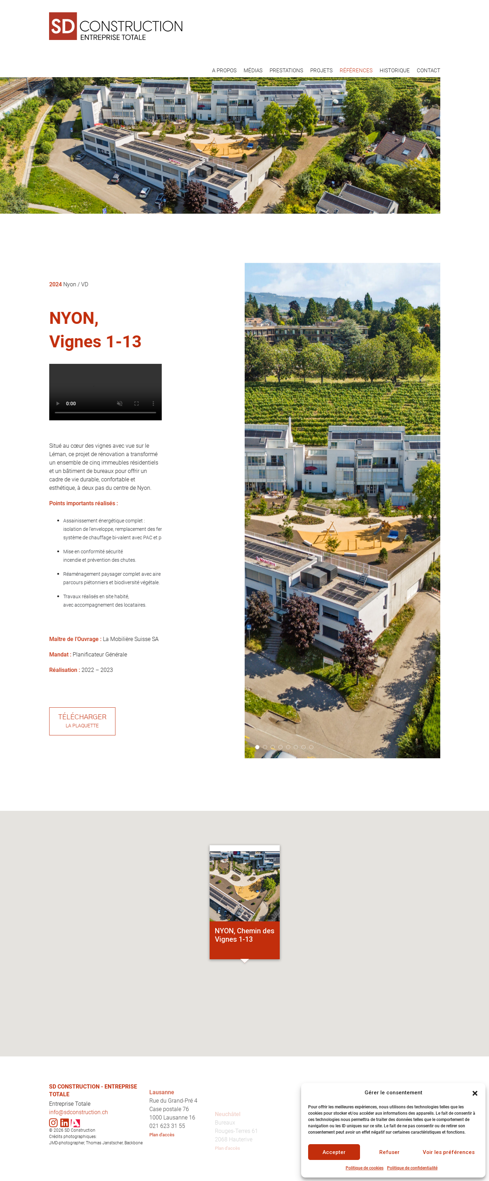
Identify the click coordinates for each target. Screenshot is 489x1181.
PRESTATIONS (286, 70)
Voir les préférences (449, 1152)
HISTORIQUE (395, 70)
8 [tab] (311, 781)
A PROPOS (224, 70)
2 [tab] (265, 781)
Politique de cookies (364, 1168)
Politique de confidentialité (412, 1168)
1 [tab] (257, 781)
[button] (474, 1092)
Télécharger (116, 722)
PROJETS (321, 70)
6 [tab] (296, 781)
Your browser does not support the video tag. (139, 392)
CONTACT (428, 70)
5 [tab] (288, 781)
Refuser (389, 1152)
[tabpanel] (342, 544)
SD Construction (79, 1164)
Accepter (334, 1152)
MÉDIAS (253, 70)
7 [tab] (303, 781)
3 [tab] (273, 781)
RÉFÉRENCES (356, 70)
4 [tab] (280, 781)
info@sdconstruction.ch (78, 1146)
